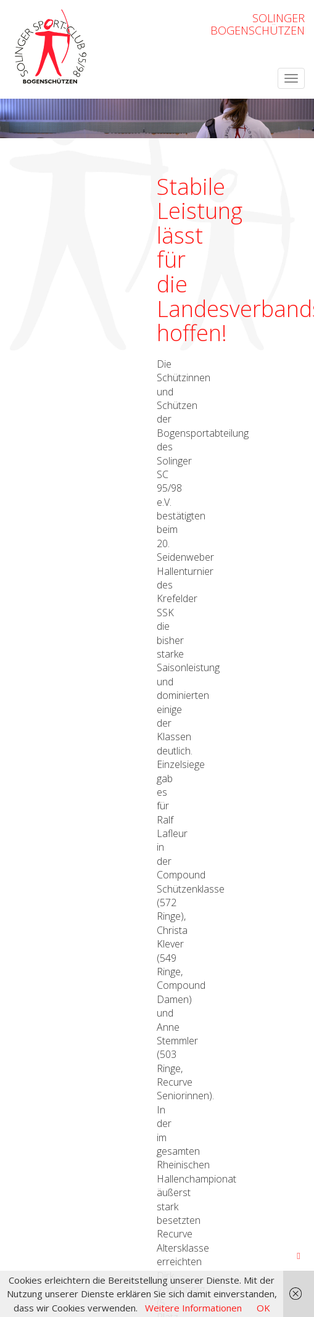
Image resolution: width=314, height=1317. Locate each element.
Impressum (181, 1084)
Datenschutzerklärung (258, 1084)
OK (263, 1308)
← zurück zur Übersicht (58, 758)
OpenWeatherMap (268, 1062)
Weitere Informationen (193, 1308)
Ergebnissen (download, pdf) (102, 726)
